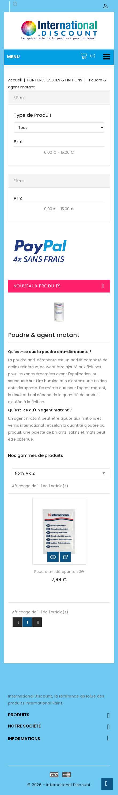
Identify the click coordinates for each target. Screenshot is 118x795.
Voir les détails (65, 557)
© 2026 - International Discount (59, 785)
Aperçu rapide (53, 557)
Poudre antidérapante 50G (59, 571)
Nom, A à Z (61, 473)
